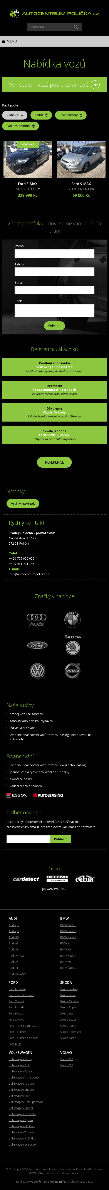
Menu (12, 41)
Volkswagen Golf (19, 1065)
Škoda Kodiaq (69, 989)
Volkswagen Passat (21, 1071)
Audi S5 (13, 937)
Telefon (20, 264)
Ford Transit (16, 1001)
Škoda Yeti (67, 1013)
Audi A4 (13, 962)
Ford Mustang (17, 989)
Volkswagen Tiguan (21, 1120)
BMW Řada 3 (68, 925)
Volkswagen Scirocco (22, 1144)
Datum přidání (21, 125)
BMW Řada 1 (68, 937)
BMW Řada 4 (68, 955)
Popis (18, 301)
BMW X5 (65, 949)
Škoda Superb (69, 1007)
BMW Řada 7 (68, 968)
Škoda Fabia (67, 995)
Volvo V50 (66, 1059)
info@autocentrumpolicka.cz (29, 574)
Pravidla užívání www (89, 1169)
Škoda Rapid (68, 1026)
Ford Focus (16, 1013)
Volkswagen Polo (19, 1096)
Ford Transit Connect (22, 1026)
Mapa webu (67, 1169)
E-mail (19, 282)
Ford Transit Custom (21, 995)
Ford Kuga (15, 1044)
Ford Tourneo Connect (23, 1038)
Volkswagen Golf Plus (22, 1138)
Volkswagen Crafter (21, 1108)
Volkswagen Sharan (21, 1090)
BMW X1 (65, 943)
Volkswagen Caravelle (22, 1114)
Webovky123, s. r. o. (80, 1181)
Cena (41, 115)
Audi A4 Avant (17, 955)
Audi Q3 (14, 925)
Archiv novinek (23, 503)
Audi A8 (13, 949)
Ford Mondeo (17, 1007)
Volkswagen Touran (21, 1083)
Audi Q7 (14, 931)
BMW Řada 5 (68, 931)
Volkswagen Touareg (22, 1132)
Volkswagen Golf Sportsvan (26, 1102)
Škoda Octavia (69, 1001)
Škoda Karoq (68, 1038)
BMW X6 (65, 962)
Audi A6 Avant (17, 974)
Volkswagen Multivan (22, 1126)
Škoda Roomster (70, 1032)
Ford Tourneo (18, 1032)
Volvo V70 (66, 1065)
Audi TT (13, 968)
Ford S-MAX (27, 183)
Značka (15, 115)
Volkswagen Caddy (20, 1059)
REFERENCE (54, 462)
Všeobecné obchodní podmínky (59, 1173)
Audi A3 (13, 943)
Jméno (19, 246)
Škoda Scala (68, 1019)
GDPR (33, 1173)
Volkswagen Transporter (24, 1077)
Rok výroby (70, 115)
